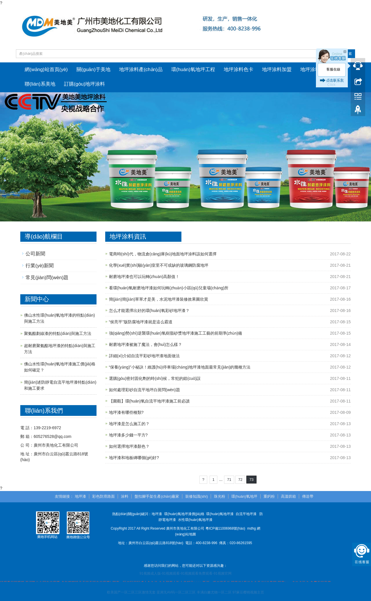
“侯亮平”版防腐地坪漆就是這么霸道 (140, 322)
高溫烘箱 (288, 496)
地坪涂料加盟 (277, 69)
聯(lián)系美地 (40, 84)
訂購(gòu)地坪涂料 (84, 84)
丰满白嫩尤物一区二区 (214, 593)
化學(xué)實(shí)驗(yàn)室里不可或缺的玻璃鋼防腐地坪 (159, 265)
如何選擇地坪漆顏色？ (129, 446)
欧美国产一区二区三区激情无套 (131, 593)
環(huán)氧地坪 (244, 496)
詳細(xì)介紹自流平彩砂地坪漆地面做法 (144, 355)
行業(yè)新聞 (40, 265)
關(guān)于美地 (93, 69)
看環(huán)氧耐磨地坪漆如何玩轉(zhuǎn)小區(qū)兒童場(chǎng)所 (169, 288)
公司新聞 (35, 254)
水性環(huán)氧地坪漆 (195, 520)
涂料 (124, 496)
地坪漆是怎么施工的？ (129, 423)
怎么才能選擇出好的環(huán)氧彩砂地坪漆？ (149, 310)
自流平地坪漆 (246, 514)
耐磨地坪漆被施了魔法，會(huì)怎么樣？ (145, 344)
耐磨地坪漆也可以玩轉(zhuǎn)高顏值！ (144, 276)
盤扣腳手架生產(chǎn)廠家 (156, 496)
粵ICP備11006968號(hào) (225, 528)
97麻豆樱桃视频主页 (248, 593)
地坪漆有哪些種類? (126, 412)
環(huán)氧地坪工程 (193, 69)
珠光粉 (219, 496)
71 (229, 479)
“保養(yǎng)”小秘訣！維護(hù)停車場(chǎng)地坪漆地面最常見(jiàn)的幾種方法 (180, 367)
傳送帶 (307, 496)
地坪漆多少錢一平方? (128, 435)
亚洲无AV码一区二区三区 (176, 593)
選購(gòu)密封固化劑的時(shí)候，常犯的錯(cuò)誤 (155, 378)
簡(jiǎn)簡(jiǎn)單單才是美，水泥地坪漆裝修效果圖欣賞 (158, 299)
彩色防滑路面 (103, 496)
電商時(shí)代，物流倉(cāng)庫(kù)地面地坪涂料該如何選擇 (163, 254)
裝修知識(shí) (196, 496)
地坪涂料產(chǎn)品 (141, 69)
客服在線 (333, 69)
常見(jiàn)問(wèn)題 (47, 278)
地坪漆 (80, 496)
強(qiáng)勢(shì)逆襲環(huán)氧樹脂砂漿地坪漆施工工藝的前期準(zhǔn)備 (175, 333)
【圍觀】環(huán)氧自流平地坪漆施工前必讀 (149, 401)
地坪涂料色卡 (238, 69)
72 (240, 479)
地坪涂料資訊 (315, 69)
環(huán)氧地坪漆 (220, 514)
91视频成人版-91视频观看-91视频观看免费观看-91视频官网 (185, 573)
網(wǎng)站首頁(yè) (46, 69)
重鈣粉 (269, 496)
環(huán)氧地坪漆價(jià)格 (184, 514)
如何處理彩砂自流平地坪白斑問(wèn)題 (144, 389)
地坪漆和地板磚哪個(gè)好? (134, 457)
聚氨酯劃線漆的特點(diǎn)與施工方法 (57, 333)
